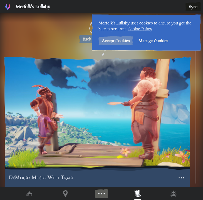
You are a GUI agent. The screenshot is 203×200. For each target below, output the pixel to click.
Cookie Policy (140, 29)
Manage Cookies (153, 41)
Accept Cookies (116, 41)
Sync (193, 7)
